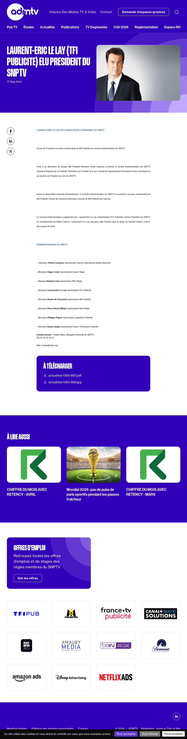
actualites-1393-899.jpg (62, 382)
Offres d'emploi (29, 547)
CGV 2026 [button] (121, 27)
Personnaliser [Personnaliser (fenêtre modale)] (173, 734)
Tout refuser (150, 734)
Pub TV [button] (12, 27)
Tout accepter (126, 734)
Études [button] (28, 27)
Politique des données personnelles (53, 728)
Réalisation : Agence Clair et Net (160, 728)
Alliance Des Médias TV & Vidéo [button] (72, 12)
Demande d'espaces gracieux (143, 12)
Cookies (83, 728)
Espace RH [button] (172, 27)
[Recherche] (176, 12)
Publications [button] (70, 27)
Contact (106, 12)
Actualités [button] (47, 27)
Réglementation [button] (146, 27)
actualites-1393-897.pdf (62, 375)
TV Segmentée (96, 27)
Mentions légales (17, 728)
